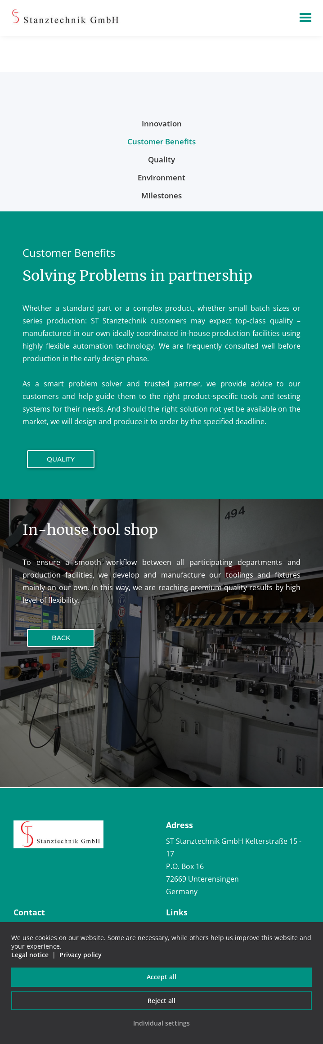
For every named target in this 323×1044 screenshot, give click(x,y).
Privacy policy (80, 954)
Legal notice (30, 954)
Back (61, 638)
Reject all (161, 1000)
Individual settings (161, 1023)
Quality (61, 459)
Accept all (161, 976)
